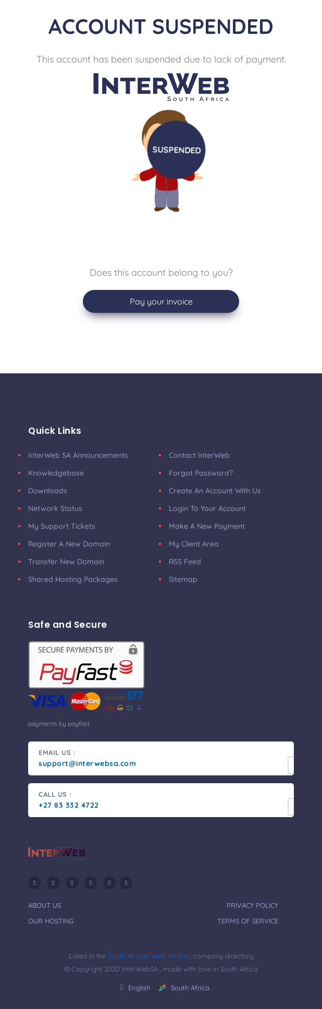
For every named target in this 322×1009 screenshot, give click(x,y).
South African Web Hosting (149, 956)
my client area (194, 544)
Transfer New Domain (66, 561)
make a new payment (207, 526)
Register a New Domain (69, 544)
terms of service (247, 921)
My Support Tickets (61, 526)
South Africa (183, 987)
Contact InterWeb (199, 455)
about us (44, 905)
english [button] (135, 987)
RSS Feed (185, 561)
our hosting (50, 921)
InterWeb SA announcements (78, 455)
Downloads (47, 490)
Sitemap (183, 579)
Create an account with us (215, 490)
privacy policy (252, 905)
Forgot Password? (201, 473)
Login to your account (207, 508)
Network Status (55, 508)
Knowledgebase (56, 473)
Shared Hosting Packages (73, 579)
